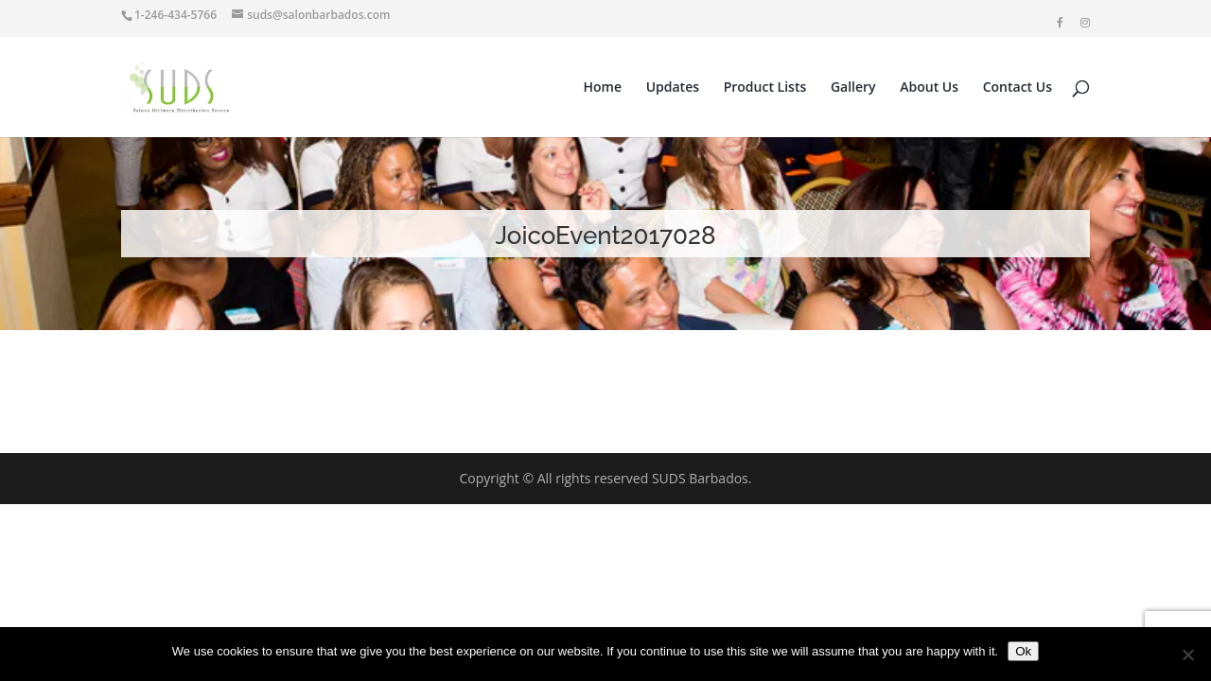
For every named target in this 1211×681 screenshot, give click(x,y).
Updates (672, 88)
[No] (1187, 654)
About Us (929, 88)
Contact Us (1017, 88)
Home (603, 88)
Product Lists (765, 88)
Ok (1023, 651)
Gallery (853, 88)
